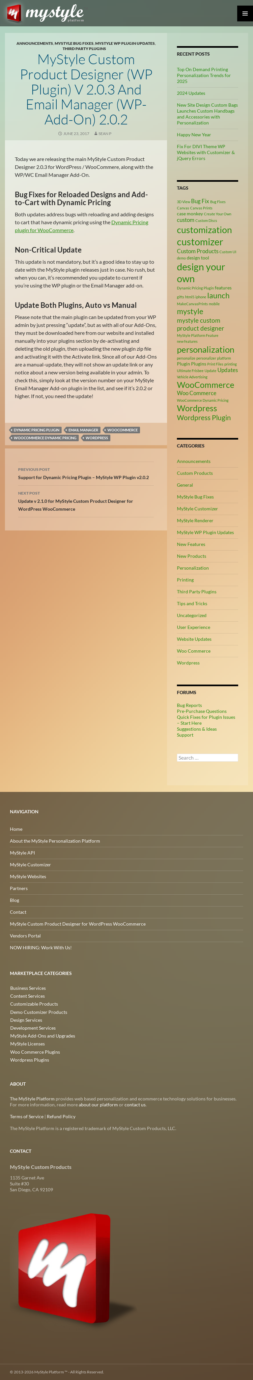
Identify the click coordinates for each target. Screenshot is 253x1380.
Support (185, 735)
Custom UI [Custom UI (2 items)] (227, 252)
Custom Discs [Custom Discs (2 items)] (206, 220)
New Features (191, 544)
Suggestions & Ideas (197, 729)
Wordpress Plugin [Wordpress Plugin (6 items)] (204, 417)
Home (16, 829)
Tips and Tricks (192, 603)
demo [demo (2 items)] (181, 258)
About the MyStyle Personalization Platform (55, 841)
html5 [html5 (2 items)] (189, 297)
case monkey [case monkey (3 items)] (190, 213)
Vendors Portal (25, 935)
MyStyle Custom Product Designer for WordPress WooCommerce (78, 924)
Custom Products (195, 473)
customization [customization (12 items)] (204, 229)
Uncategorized (192, 615)
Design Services (26, 1019)
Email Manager (83, 430)
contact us (135, 1104)
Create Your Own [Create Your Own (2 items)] (217, 214)
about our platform (98, 1104)
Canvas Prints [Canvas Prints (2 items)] (201, 208)
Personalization (193, 568)
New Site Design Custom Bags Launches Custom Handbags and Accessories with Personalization (207, 113)
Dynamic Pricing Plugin (36, 430)
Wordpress (97, 438)
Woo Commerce (194, 651)
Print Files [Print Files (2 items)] (215, 364)
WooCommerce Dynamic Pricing (45, 438)
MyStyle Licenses (27, 1043)
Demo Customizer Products (38, 1012)
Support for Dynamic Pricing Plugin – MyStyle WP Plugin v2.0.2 (86, 473)
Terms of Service (26, 1116)
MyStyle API (22, 852)
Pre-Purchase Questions (202, 711)
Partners (19, 888)
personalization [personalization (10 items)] (205, 349)
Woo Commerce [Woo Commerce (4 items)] (196, 393)
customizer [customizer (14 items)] (200, 241)
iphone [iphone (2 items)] (200, 297)
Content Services (27, 996)
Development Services (32, 1027)
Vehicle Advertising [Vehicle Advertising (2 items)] (192, 377)
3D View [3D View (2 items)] (183, 202)
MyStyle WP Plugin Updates (125, 43)
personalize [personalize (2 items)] (186, 358)
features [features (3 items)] (223, 287)
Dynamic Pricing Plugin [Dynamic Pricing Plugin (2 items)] (195, 288)
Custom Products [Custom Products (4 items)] (197, 251)
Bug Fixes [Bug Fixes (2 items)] (218, 202)
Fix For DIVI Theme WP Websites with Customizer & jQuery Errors (206, 152)
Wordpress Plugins (29, 1059)
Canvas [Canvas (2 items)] (183, 208)
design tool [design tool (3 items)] (198, 257)
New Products (191, 556)
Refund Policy (61, 1116)
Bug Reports (189, 705)
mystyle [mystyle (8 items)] (190, 311)
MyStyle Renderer (195, 520)
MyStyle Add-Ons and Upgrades (42, 1035)
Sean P (104, 133)
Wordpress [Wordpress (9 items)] (197, 408)
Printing (185, 579)
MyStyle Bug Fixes (74, 43)
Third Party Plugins (84, 48)
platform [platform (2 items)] (224, 358)
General (185, 485)
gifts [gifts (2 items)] (180, 297)
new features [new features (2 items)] (187, 341)
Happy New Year (194, 134)
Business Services (27, 988)
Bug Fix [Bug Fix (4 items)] (200, 201)
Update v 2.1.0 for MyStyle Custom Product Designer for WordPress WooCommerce (86, 500)
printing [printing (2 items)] (230, 364)
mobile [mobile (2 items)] (214, 304)
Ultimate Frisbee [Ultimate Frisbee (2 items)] (190, 370)
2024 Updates (191, 93)
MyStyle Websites (28, 876)
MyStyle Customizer (197, 508)
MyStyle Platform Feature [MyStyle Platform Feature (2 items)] (197, 335)
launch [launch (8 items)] (218, 295)
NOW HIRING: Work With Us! (41, 947)
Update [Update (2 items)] (210, 370)
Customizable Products (34, 1004)
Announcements (34, 43)
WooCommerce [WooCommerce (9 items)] (205, 385)
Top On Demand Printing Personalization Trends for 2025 (204, 75)
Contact (18, 912)
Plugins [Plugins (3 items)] (198, 363)
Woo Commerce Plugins (35, 1051)
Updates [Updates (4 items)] (227, 370)
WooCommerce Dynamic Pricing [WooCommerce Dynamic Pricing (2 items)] (203, 400)
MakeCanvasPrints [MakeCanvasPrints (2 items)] (192, 304)
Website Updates (194, 639)
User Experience (193, 627)
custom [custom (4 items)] (185, 220)
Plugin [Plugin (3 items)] (183, 363)
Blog (14, 900)
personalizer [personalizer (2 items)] (206, 358)
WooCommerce (122, 430)
